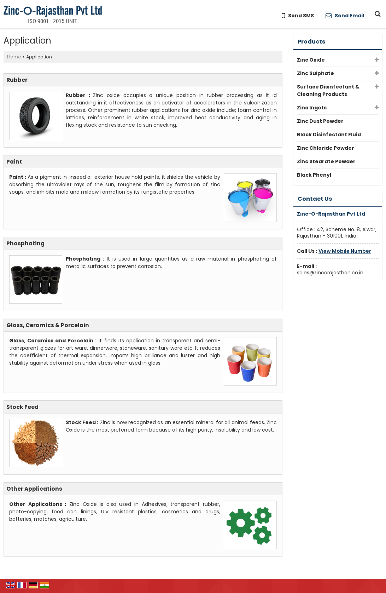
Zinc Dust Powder (320, 121)
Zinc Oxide (311, 59)
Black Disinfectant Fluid (329, 134)
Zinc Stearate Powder (326, 161)
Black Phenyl (314, 174)
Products (311, 42)
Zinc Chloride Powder (325, 148)
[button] (344, 251)
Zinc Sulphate (315, 73)
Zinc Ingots (312, 107)
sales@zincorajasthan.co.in (330, 272)
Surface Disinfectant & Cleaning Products (328, 90)
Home (14, 57)
